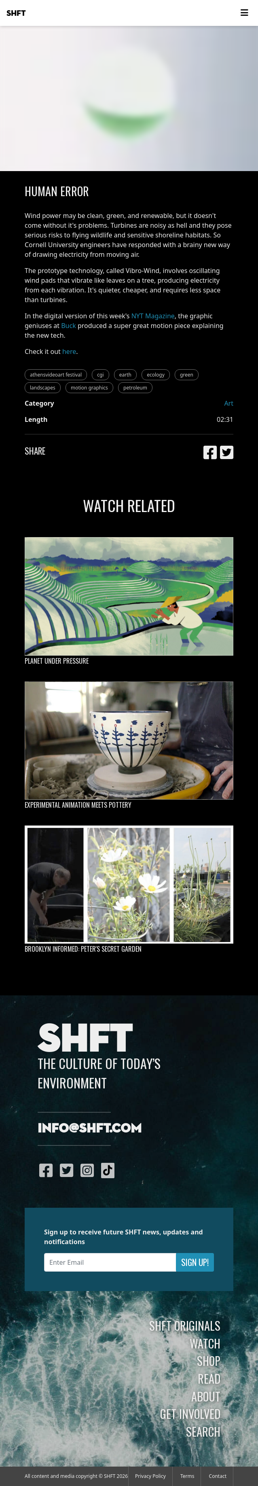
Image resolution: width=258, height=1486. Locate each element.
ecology (156, 374)
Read (209, 1378)
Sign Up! (195, 1262)
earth (125, 374)
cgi (100, 374)
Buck (68, 325)
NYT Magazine (153, 315)
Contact (217, 1476)
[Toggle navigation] (244, 13)
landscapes (42, 387)
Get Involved (190, 1413)
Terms (187, 1476)
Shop (208, 1360)
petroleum (135, 387)
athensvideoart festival (56, 374)
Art (228, 403)
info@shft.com (90, 1128)
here (69, 351)
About (205, 1396)
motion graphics (89, 387)
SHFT (16, 13)
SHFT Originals (184, 1325)
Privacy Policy (150, 1476)
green (186, 374)
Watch (205, 1343)
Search (203, 1431)
